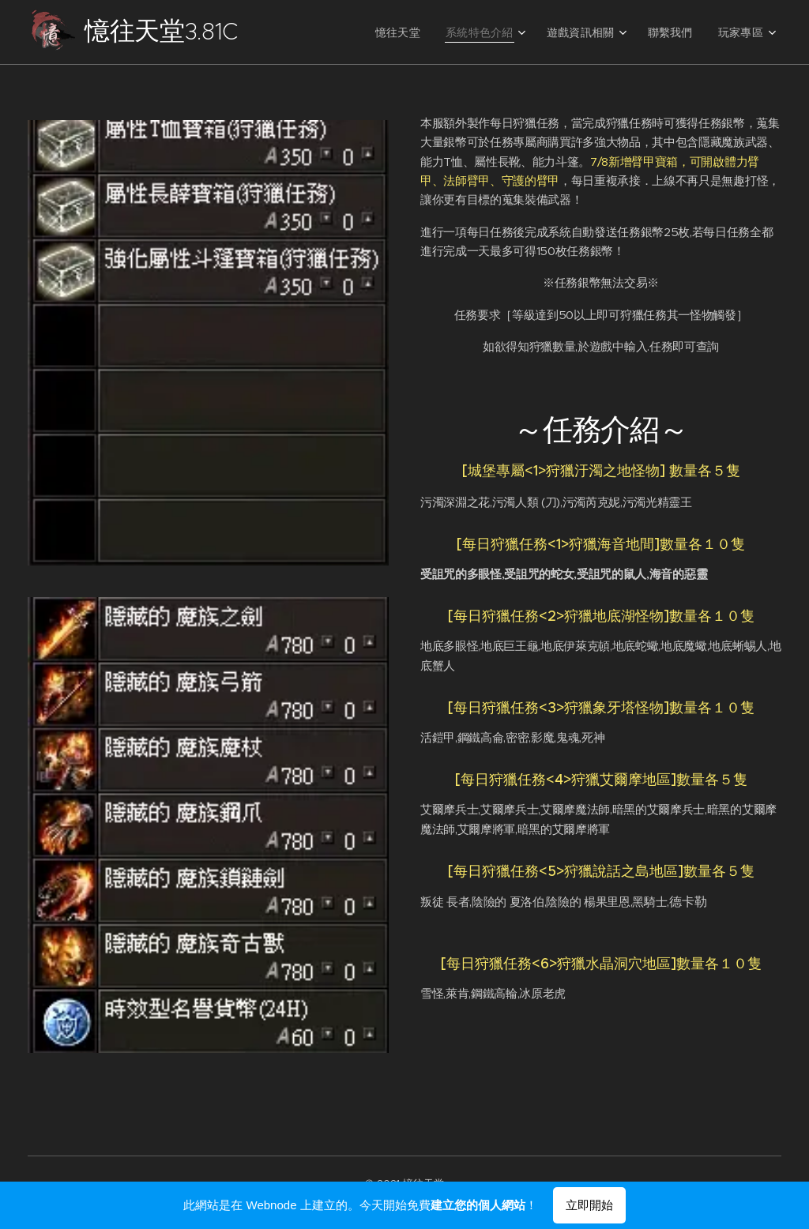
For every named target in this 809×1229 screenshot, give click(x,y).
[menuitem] (418, 32)
